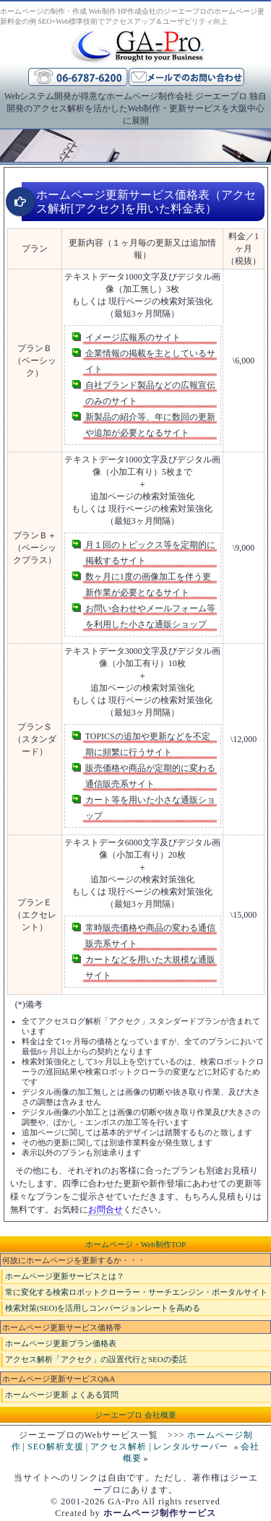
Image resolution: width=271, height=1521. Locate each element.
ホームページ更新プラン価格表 (60, 1343)
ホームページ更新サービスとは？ (64, 1276)
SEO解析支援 (55, 1447)
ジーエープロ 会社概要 (135, 1414)
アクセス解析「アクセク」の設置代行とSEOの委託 (96, 1359)
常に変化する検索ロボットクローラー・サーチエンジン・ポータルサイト (136, 1292)
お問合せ (105, 1210)
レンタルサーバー (190, 1447)
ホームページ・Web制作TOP (135, 1244)
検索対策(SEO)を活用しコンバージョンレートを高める (102, 1308)
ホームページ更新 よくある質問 (62, 1394)
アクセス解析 (118, 1447)
